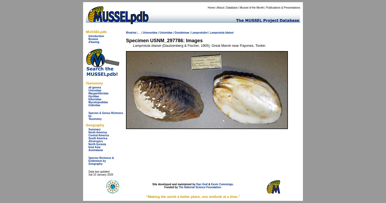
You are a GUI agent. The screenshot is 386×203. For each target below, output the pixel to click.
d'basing (93, 42)
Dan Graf (201, 184)
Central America (98, 135)
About (220, 7)
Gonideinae (182, 32)
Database (232, 7)
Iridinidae (94, 105)
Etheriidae (94, 99)
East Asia (94, 147)
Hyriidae (93, 96)
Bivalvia (131, 32)
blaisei (229, 32)
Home (211, 7)
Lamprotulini (199, 32)
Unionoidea (150, 32)
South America (97, 138)
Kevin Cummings (222, 184)
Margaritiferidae (98, 93)
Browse (93, 39)
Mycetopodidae (98, 102)
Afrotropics (95, 141)
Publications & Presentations (283, 7)
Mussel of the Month (252, 7)
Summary (94, 129)
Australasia (95, 150)
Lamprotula (217, 32)
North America (97, 132)
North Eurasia (97, 144)
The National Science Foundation (200, 187)
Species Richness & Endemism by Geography (101, 160)
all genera (94, 87)
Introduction (96, 36)
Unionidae (94, 90)
